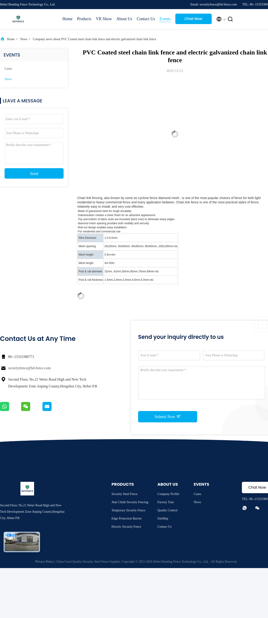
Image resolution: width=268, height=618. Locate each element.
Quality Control (167, 510)
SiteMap (162, 518)
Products (84, 19)
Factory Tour (165, 502)
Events (165, 19)
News (23, 39)
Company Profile (168, 494)
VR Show (104, 19)
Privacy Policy (44, 561)
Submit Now (167, 416)
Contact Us (146, 19)
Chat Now (193, 18)
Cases (8, 68)
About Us (124, 19)
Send (34, 173)
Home (67, 19)
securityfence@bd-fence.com (29, 368)
